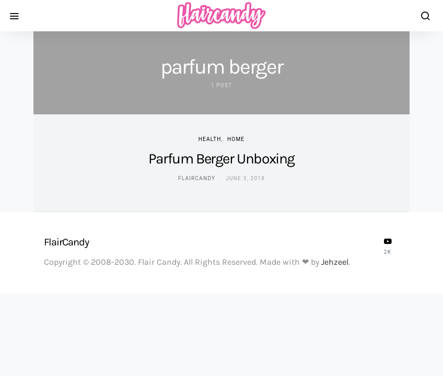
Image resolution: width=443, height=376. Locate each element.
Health (210, 139)
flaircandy (196, 178)
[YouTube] (387, 246)
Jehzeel (334, 262)
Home (235, 139)
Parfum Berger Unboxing (221, 158)
